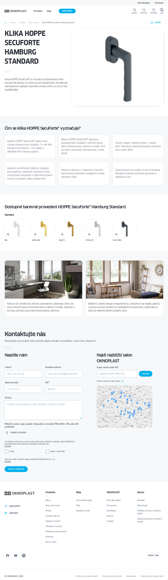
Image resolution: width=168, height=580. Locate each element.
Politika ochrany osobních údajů (149, 512)
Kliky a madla (34, 22)
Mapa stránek (131, 576)
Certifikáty (111, 510)
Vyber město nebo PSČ (107, 367)
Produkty (12, 22)
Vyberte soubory (18, 432)
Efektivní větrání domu (56, 531)
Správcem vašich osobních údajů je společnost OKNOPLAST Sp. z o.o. (43, 460)
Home (5, 22)
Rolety (48, 510)
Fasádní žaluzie (53, 516)
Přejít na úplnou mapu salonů (110, 381)
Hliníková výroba (54, 526)
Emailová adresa (53, 367)
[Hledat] (134, 11)
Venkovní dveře (53, 521)
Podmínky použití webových (112, 576)
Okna (48, 500)
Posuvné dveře (53, 505)
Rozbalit (8, 446)
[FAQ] (161, 11)
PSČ (47, 382)
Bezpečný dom (83, 510)
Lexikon (110, 521)
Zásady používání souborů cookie (149, 520)
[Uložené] (153, 11)
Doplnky (49, 536)
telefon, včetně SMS (57, 451)
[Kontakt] (143, 11)
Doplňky (22, 22)
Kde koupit (67, 11)
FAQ (78, 505)
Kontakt (141, 500)
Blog (78, 492)
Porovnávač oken (84, 500)
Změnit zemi (153, 555)
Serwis (140, 492)
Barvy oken (51, 542)
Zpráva (8, 397)
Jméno (8, 367)
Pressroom (159, 3)
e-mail (11, 451)
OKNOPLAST (113, 492)
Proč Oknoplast (144, 3)
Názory (110, 516)
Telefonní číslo (12, 382)
